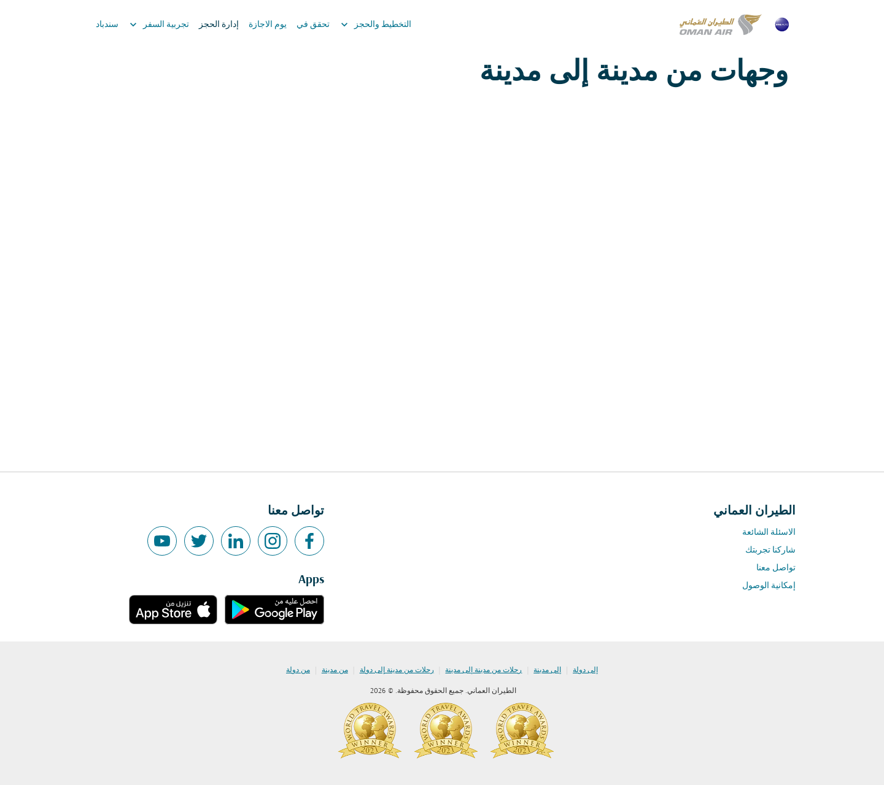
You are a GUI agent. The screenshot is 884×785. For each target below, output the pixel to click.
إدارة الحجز (219, 24)
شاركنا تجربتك (770, 550)
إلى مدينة (547, 670)
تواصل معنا (776, 568)
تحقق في (313, 24)
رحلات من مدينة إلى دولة (397, 670)
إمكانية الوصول (769, 586)
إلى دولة (585, 670)
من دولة (298, 670)
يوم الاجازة (268, 24)
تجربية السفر (156, 24)
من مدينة (335, 670)
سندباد (107, 24)
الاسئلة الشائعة (769, 532)
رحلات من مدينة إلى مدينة (483, 670)
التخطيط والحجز (373, 24)
